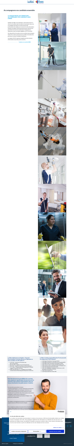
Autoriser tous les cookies (55, 431)
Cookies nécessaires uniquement (18, 431)
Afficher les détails (57, 427)
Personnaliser (37, 431)
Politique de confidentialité (18, 443)
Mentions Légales (5, 443)
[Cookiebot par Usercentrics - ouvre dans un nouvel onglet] (58, 412)
